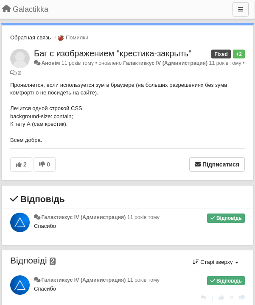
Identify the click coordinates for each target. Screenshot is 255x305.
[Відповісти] (203, 297)
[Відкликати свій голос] (232, 297)
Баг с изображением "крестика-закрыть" (112, 53)
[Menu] (241, 9)
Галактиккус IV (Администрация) (165, 63)
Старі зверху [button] (215, 262)
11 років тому (143, 217)
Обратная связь (30, 37)
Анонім (50, 63)
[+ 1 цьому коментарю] (221, 297)
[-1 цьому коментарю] (242, 297)
